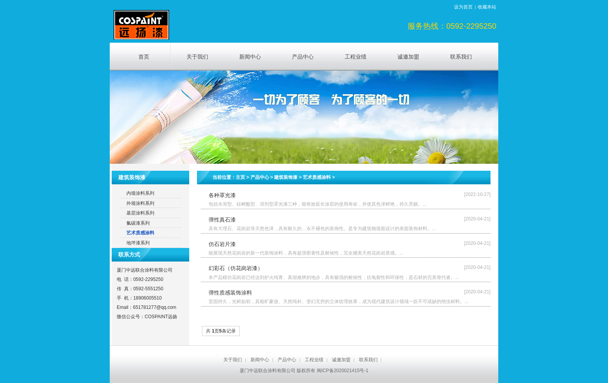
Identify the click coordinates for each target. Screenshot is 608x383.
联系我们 (368, 359)
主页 (240, 177)
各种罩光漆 (222, 195)
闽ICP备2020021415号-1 (342, 370)
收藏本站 (487, 7)
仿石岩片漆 (222, 244)
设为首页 (463, 7)
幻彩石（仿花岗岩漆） (236, 268)
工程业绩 (314, 359)
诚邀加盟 (341, 359)
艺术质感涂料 (317, 177)
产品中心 (259, 177)
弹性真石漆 (222, 220)
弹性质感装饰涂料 (230, 292)
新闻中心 (259, 359)
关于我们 (232, 359)
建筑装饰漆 (285, 177)
